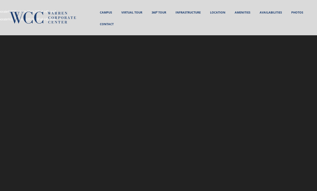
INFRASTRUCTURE (188, 12)
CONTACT (107, 24)
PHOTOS (297, 12)
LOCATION (217, 12)
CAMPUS (106, 12)
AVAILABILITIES (271, 12)
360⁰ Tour (159, 12)
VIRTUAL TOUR (131, 12)
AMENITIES (242, 12)
